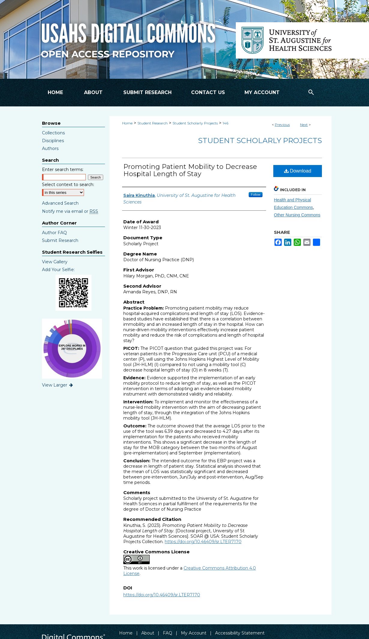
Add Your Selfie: (58, 269)
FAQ (167, 633)
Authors (50, 148)
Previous (282, 124)
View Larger (58, 385)
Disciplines (53, 140)
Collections (53, 133)
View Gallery (55, 261)
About (147, 633)
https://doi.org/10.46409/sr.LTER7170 (203, 541)
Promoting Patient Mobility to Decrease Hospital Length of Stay (190, 170)
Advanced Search (60, 203)
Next (304, 124)
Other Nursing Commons (297, 214)
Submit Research (60, 240)
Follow (255, 194)
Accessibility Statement (240, 633)
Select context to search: (68, 184)
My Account (193, 633)
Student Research (152, 123)
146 (225, 123)
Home (127, 123)
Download (297, 170)
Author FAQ (54, 232)
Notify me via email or (70, 211)
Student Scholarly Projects (195, 123)
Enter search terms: (62, 169)
